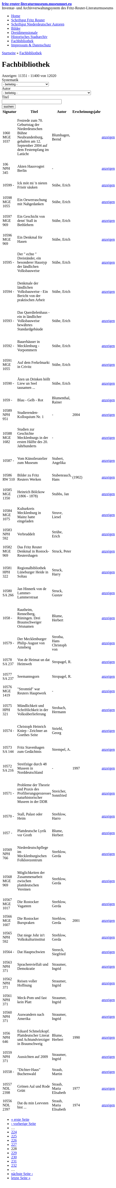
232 (14, 1165)
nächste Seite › (22, 1174)
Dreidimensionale (24, 33)
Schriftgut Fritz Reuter (28, 20)
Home (15, 16)
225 (14, 1136)
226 (14, 1140)
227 (14, 1144)
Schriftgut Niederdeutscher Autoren (37, 24)
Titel (5, 97)
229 (14, 1153)
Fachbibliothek (22, 41)
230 (14, 1157)
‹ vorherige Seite (23, 1124)
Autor (6, 88)
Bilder (15, 28)
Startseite (9, 53)
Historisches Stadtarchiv (29, 37)
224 (14, 1132)
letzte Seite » (20, 1178)
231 (14, 1161)
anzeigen (108, 137)
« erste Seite (20, 1119)
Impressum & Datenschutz (31, 45)
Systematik (10, 80)
